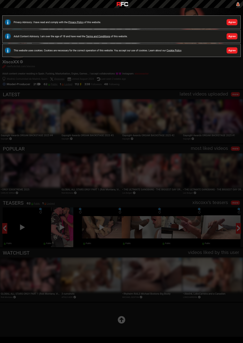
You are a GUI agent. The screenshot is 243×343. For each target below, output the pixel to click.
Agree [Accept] (232, 22)
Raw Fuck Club (122, 4)
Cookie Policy (174, 50)
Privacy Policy (76, 22)
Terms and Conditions (98, 36)
